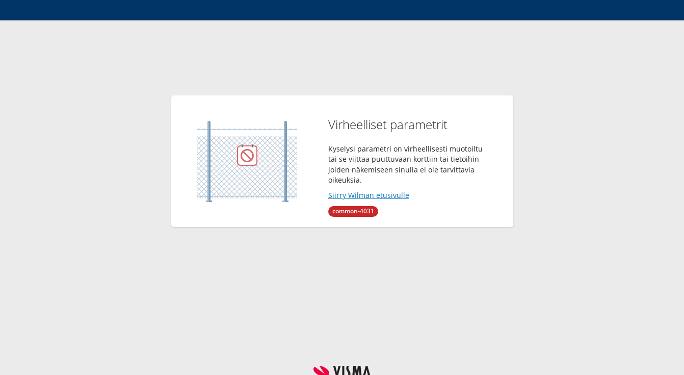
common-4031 (353, 211)
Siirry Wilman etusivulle (368, 195)
